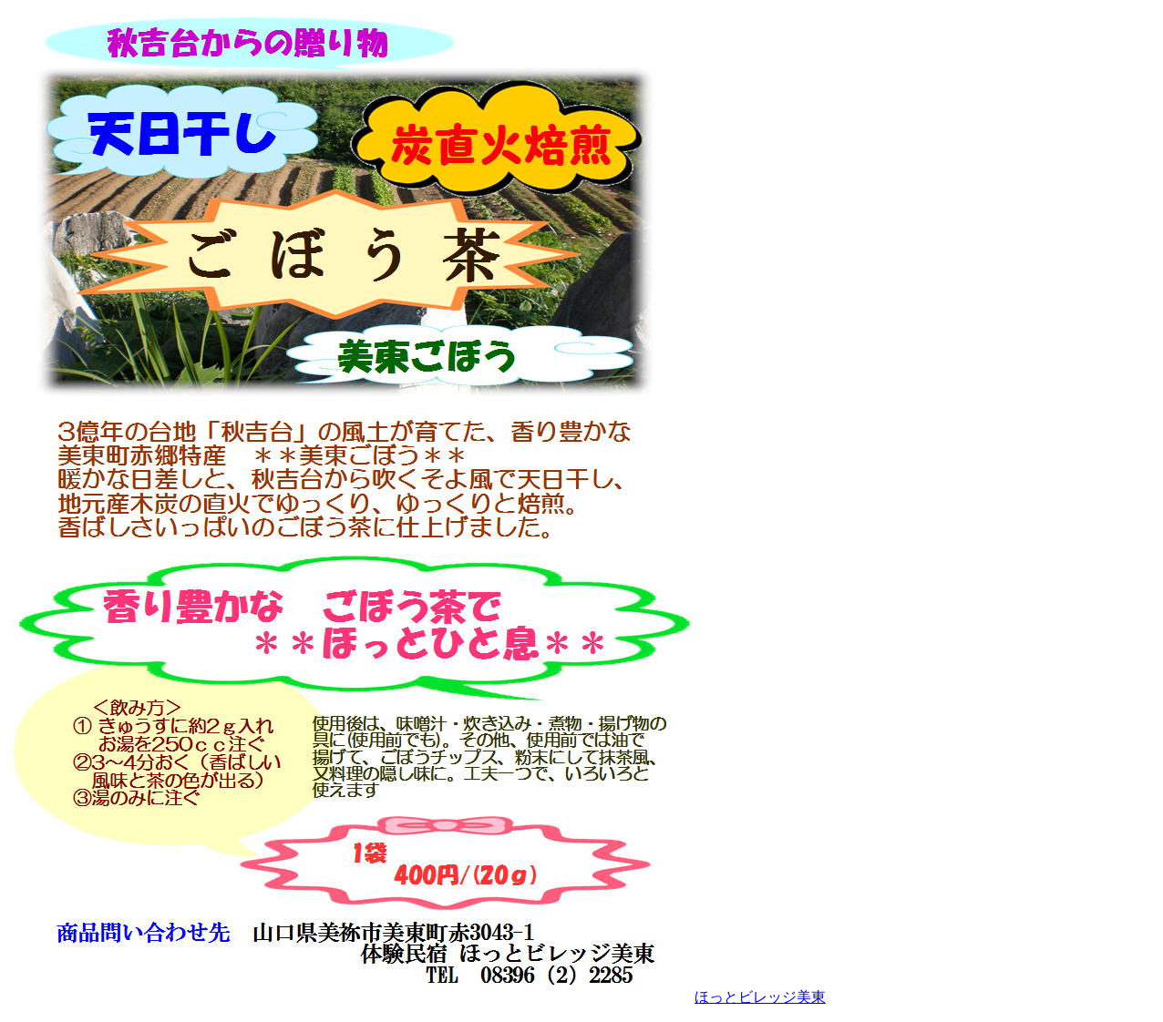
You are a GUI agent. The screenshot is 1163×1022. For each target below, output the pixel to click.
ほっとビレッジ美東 (760, 997)
